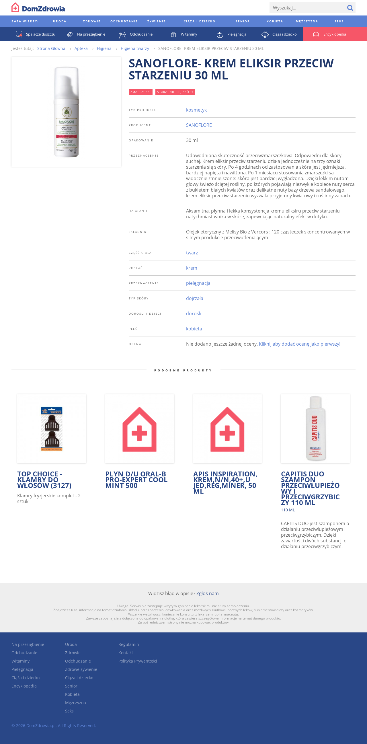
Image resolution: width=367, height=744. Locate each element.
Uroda (71, 644)
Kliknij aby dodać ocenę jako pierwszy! (299, 344)
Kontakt (125, 652)
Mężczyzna (75, 702)
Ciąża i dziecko (25, 677)
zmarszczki (140, 92)
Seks (69, 711)
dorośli (193, 313)
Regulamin (128, 644)
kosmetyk (196, 110)
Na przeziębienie (27, 644)
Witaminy (20, 661)
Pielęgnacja (22, 669)
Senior (71, 686)
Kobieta (72, 694)
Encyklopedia (24, 686)
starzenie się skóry (175, 92)
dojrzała (194, 298)
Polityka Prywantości (137, 661)
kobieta (194, 329)
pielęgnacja (198, 283)
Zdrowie (73, 652)
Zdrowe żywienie (81, 669)
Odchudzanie (24, 652)
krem (191, 268)
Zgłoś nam (207, 593)
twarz (192, 253)
